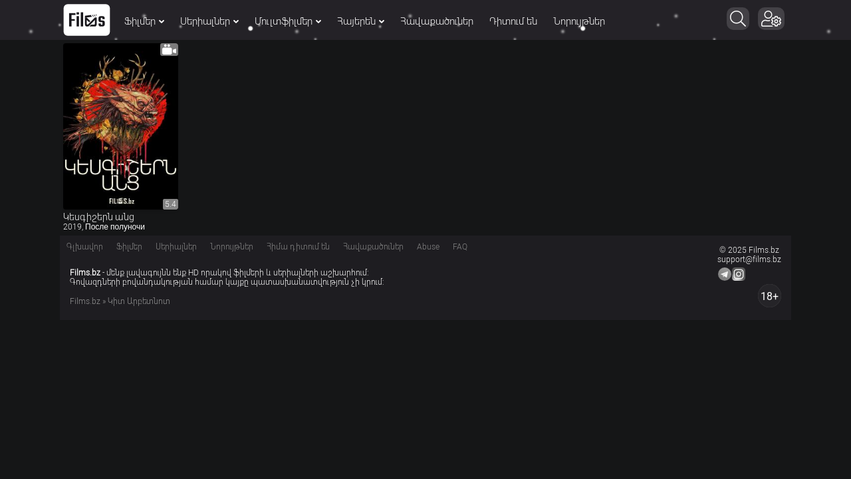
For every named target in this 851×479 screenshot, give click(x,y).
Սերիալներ (209, 21)
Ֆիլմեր (144, 21)
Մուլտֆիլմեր (288, 21)
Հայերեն (360, 21)
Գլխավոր (84, 246)
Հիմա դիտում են (298, 246)
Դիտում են (513, 21)
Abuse (428, 246)
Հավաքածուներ (436, 21)
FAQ (460, 246)
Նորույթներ (579, 21)
